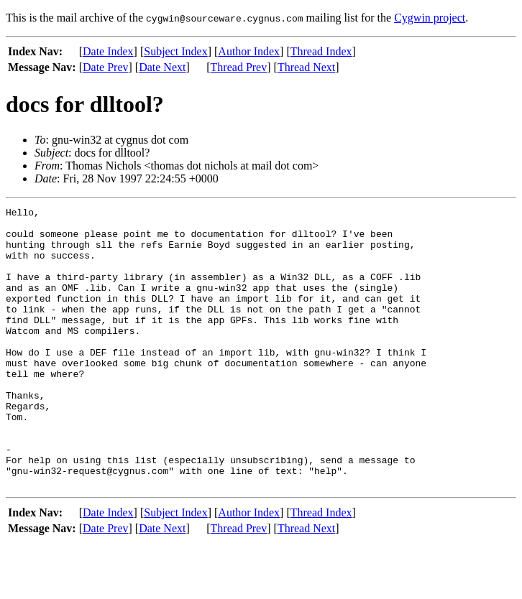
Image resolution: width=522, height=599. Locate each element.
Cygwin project (429, 17)
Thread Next (306, 67)
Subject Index (175, 51)
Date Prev (106, 67)
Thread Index (321, 51)
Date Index (108, 51)
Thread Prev (239, 67)
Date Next (162, 67)
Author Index (249, 51)
